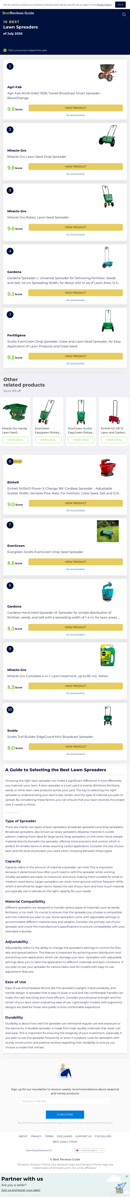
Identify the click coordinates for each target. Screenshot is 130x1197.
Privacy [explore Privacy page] (36, 1136)
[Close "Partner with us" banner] (127, 1176)
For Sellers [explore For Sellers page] (103, 1136)
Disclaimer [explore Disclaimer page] (64, 1136)
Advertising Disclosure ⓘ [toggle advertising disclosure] (39, 1150)
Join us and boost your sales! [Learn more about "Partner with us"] (20, 1190)
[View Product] (65, 90)
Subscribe (65, 1114)
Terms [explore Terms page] (49, 1136)
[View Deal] (15, 421)
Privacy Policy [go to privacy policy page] (104, 4)
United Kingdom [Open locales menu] (89, 1150)
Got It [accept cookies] (120, 4)
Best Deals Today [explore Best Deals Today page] (65, 1141)
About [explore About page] (23, 1136)
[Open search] (124, 14)
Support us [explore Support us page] (83, 1136)
